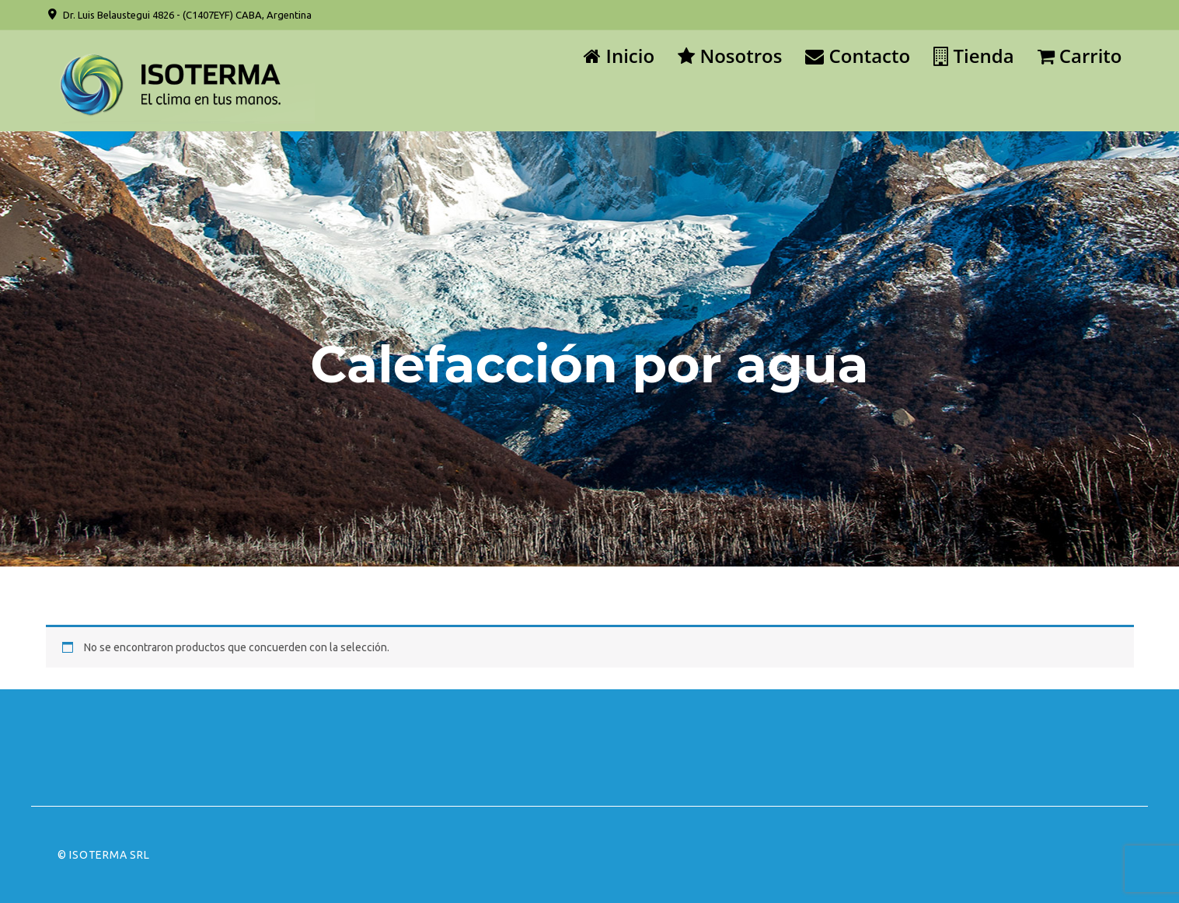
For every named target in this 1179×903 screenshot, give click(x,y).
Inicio (619, 55)
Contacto (857, 55)
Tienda (973, 55)
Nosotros (730, 55)
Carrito (1080, 55)
